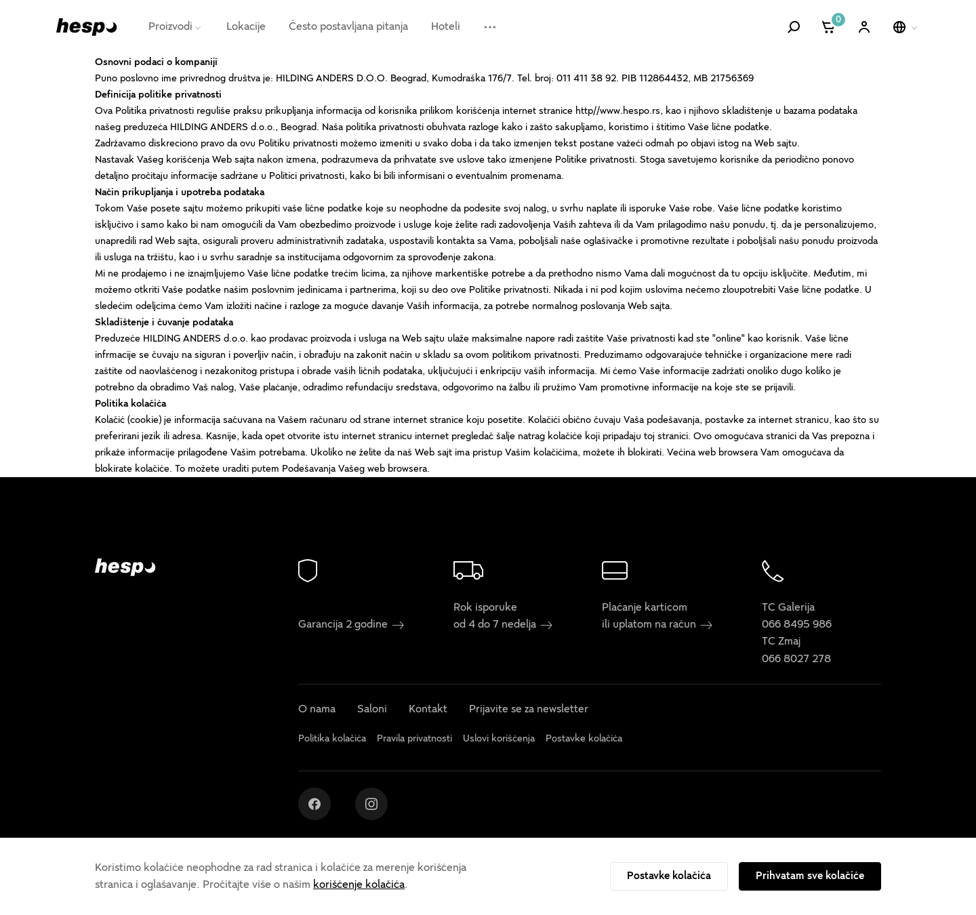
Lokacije (246, 26)
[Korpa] (829, 27)
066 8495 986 (797, 624)
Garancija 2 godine (351, 624)
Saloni (372, 709)
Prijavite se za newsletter (528, 709)
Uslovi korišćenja (499, 738)
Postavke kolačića (669, 876)
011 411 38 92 (586, 78)
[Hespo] (86, 27)
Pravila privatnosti (414, 738)
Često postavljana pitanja (348, 26)
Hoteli (445, 26)
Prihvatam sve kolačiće (810, 876)
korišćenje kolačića (359, 884)
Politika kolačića (332, 738)
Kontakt (428, 709)
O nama (317, 709)
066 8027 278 (796, 659)
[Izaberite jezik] (906, 27)
